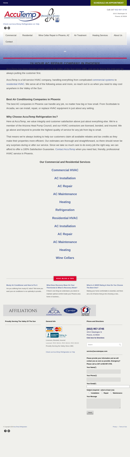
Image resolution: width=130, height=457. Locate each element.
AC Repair (65, 186)
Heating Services (100, 36)
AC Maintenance (65, 194)
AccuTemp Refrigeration (20, 426)
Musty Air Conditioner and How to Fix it (21, 285)
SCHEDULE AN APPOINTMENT (109, 3)
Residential (27, 36)
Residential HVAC (65, 218)
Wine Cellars (65, 257)
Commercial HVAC (65, 170)
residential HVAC (15, 84)
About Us (117, 36)
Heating (65, 202)
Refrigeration (64, 210)
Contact (9, 43)
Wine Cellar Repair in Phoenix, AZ (53, 35)
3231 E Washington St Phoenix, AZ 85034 (95, 335)
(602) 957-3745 (95, 328)
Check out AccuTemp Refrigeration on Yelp (21, 24)
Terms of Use (123, 426)
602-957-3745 (121, 10)
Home (5, 3)
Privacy (115, 426)
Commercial (10, 36)
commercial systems (103, 79)
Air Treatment (80, 36)
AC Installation (65, 178)
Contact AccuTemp (65, 149)
